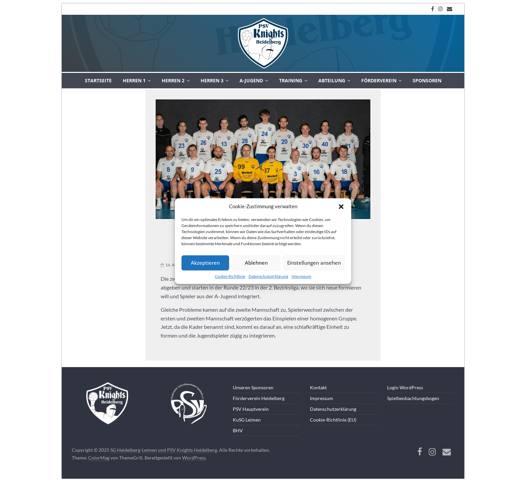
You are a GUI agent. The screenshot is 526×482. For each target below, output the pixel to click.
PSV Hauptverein (251, 409)
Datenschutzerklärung (268, 276)
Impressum (301, 276)
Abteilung (331, 80)
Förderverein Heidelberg (258, 398)
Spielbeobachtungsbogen (413, 398)
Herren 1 (134, 80)
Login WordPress (405, 387)
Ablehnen (256, 262)
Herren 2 (173, 80)
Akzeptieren (205, 262)
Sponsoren (427, 80)
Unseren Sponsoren (253, 387)
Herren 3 (212, 80)
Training (290, 80)
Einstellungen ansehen (314, 262)
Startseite (98, 80)
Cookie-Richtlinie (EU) (333, 420)
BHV (238, 430)
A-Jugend (251, 80)
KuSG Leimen (247, 420)
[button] (341, 206)
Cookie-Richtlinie (230, 276)
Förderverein (379, 80)
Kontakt (318, 387)
